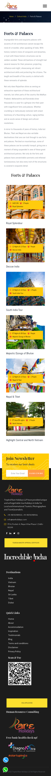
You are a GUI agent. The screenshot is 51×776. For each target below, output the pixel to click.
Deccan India (12, 266)
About (11, 623)
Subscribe (36, 473)
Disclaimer (13, 647)
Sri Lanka (12, 594)
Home (11, 16)
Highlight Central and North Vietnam (24, 440)
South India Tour (14, 310)
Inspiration (13, 631)
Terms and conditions (18, 643)
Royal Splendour (14, 223)
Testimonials (14, 635)
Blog (10, 639)
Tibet (10, 598)
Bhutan (11, 586)
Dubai (11, 602)
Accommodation (15, 627)
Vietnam (12, 582)
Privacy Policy (14, 651)
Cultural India (22, 16)
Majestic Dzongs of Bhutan (20, 353)
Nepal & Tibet (13, 396)
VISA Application (27, 703)
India (10, 578)
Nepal (11, 590)
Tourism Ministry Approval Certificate (26, 543)
